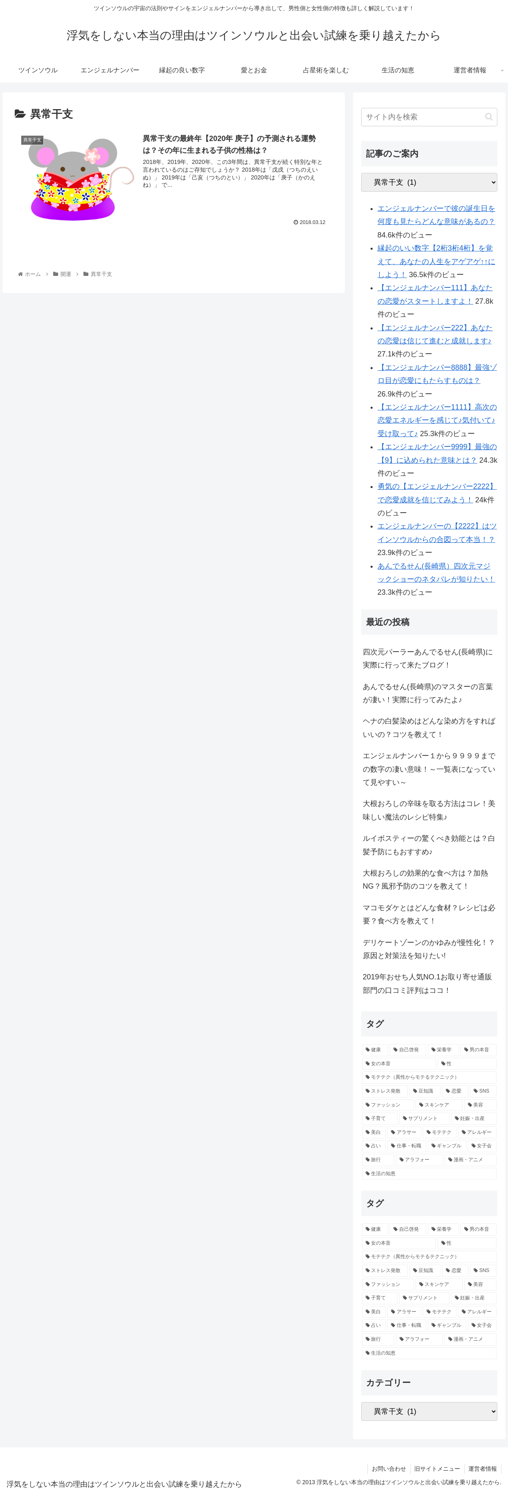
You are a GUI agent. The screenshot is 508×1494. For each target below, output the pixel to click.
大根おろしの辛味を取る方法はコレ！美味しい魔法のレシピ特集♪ (429, 810)
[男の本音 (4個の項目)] (479, 1050)
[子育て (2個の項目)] (380, 1119)
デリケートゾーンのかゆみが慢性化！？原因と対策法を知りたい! (429, 949)
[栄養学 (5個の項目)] (443, 1050)
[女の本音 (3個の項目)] (399, 1064)
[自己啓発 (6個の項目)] (408, 1050)
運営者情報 (482, 1468)
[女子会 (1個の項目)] (482, 1146)
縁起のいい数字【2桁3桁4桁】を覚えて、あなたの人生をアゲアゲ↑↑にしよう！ (436, 261)
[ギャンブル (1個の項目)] (447, 1146)
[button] (489, 116)
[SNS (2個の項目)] (483, 1091)
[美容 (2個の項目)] (480, 1105)
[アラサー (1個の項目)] (404, 1133)
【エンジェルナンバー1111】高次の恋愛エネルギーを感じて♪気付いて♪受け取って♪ (437, 420)
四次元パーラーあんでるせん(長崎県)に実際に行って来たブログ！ (428, 658)
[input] (429, 117)
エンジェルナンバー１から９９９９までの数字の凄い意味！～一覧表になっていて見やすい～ (429, 769)
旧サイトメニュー (437, 1468)
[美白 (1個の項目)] (374, 1133)
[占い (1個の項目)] (374, 1146)
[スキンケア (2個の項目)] (439, 1105)
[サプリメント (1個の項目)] (424, 1119)
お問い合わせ (388, 1468)
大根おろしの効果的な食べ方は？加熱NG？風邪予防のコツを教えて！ (425, 879)
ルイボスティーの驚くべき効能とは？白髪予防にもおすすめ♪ (429, 845)
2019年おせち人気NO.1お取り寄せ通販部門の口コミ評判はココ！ (427, 983)
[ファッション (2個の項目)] (388, 1105)
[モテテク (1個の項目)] (439, 1133)
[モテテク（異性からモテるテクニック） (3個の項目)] (429, 1077)
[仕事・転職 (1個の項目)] (406, 1146)
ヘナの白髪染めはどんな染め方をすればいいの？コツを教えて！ (429, 727)
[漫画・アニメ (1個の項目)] (471, 1160)
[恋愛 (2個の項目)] (455, 1091)
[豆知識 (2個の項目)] (425, 1091)
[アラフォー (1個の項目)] (419, 1160)
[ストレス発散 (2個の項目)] (385, 1091)
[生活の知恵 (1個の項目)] (429, 1174)
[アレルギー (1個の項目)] (477, 1133)
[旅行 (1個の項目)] (378, 1160)
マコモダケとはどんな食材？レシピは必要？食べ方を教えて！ (429, 914)
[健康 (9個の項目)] (375, 1050)
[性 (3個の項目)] (467, 1064)
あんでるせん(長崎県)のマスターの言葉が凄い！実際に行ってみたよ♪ (428, 693)
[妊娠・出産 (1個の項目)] (474, 1119)
